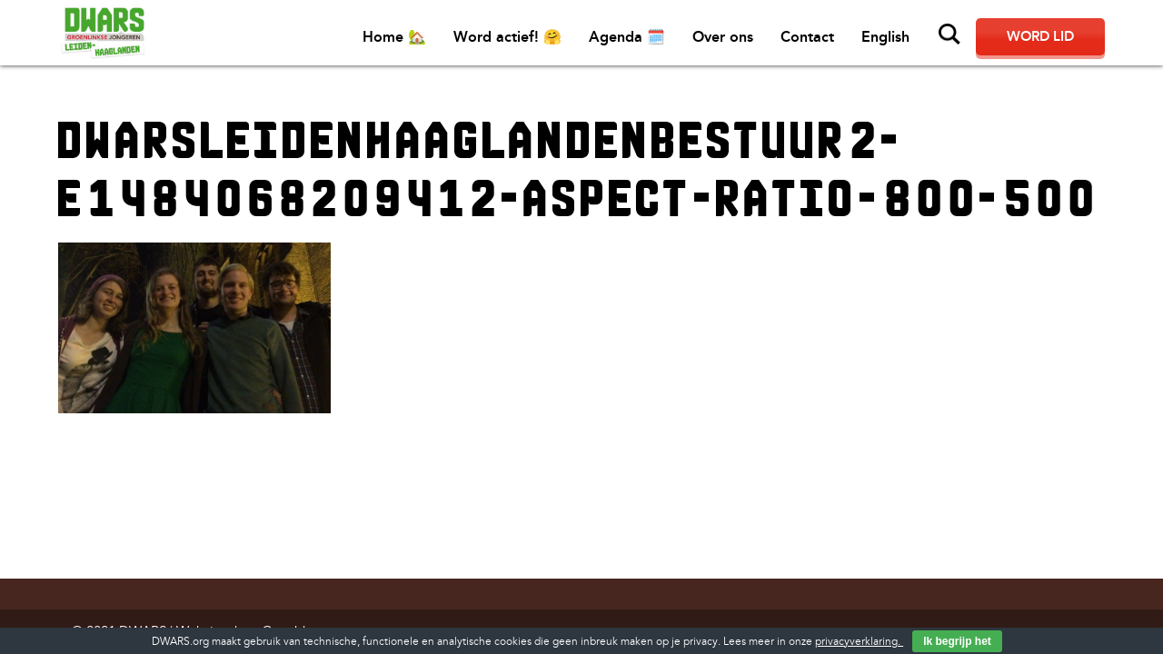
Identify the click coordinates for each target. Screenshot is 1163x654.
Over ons (722, 36)
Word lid (1040, 36)
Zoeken (949, 34)
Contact (807, 36)
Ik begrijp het (957, 641)
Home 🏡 (394, 36)
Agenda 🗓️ (627, 36)
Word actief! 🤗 (507, 36)
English (885, 36)
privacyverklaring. (859, 642)
